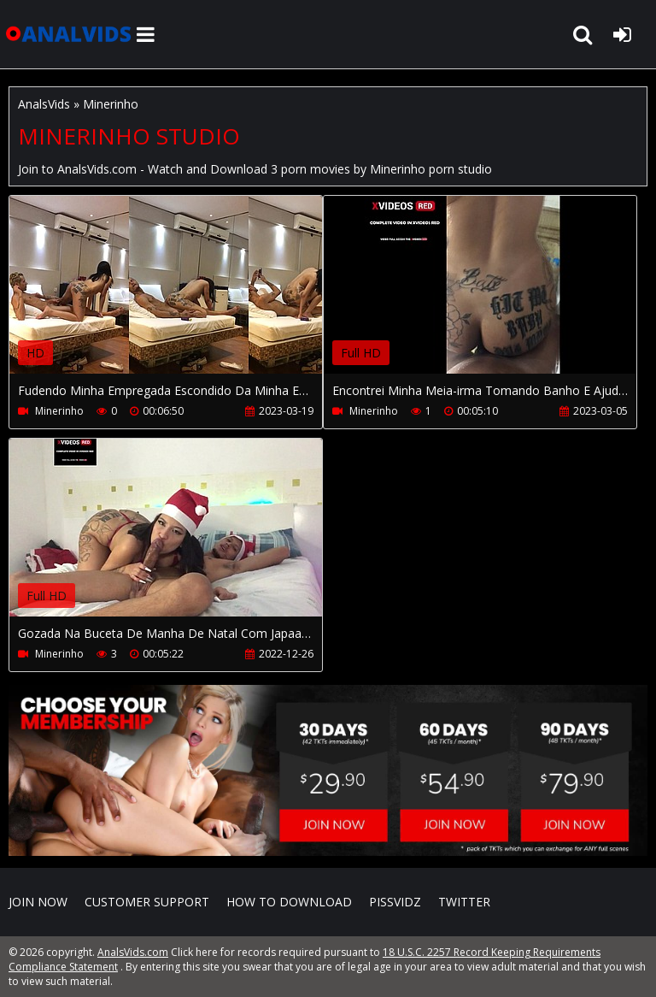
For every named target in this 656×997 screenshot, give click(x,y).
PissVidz (395, 902)
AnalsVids (44, 104)
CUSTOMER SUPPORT (147, 902)
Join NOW (38, 902)
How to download (289, 902)
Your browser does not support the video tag (188, 297)
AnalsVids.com (68, 34)
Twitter (464, 902)
